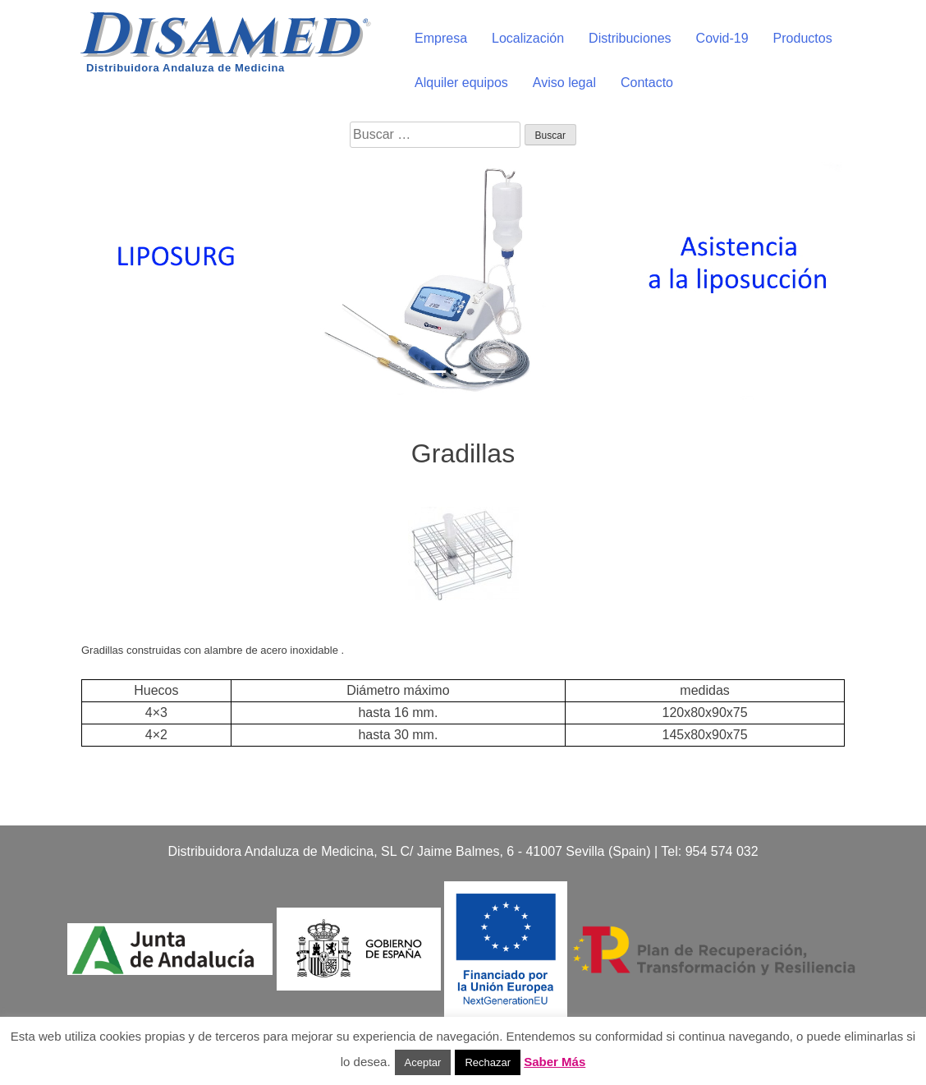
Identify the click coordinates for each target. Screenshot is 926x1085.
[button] (69, 277)
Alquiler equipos (461, 83)
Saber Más (554, 1062)
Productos (802, 38)
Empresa (441, 38)
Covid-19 (722, 38)
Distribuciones (630, 38)
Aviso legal (564, 83)
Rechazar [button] (488, 1062)
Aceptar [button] (423, 1062)
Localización (528, 38)
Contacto (647, 83)
